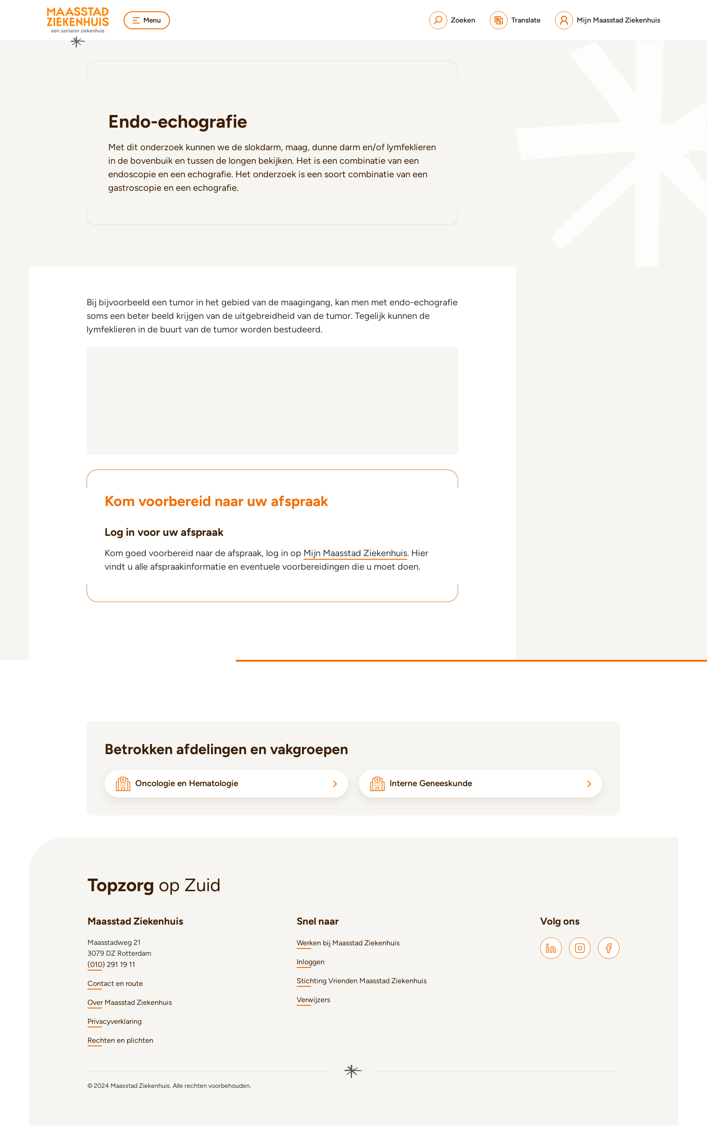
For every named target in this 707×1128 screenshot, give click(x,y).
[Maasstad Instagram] (580, 950)
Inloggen (311, 964)
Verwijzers (313, 1002)
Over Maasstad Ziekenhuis (129, 1004)
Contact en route (115, 985)
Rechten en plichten (120, 1042)
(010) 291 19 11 (111, 966)
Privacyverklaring (114, 1023)
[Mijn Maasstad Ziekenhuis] (607, 20)
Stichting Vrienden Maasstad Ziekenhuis (362, 983)
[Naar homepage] (78, 27)
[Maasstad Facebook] (609, 950)
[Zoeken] (452, 20)
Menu (147, 20)
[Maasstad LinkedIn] (551, 950)
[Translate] (515, 20)
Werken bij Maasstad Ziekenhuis (348, 945)
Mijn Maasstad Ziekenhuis (355, 553)
